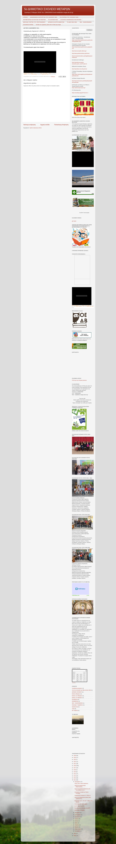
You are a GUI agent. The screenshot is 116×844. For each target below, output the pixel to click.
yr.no (88, 595)
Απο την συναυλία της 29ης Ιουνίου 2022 (81, 690)
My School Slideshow (75, 305)
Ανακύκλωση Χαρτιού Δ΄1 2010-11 (83, 795)
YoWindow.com (75, 595)
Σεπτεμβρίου (78, 814)
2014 (75, 773)
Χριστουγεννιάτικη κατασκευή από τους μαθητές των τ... (82, 789)
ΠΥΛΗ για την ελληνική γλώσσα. (79, 380)
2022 (75, 761)
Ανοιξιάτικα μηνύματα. (77, 688)
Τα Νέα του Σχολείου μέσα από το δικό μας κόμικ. (48, 24)
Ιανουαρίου (77, 831)
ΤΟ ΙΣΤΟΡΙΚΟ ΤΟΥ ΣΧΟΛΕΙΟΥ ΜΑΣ (69, 17)
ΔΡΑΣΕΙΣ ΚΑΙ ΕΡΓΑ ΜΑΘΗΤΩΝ (56, 22)
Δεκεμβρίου (78, 781)
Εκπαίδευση (75, 699)
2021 (75, 763)
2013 (75, 775)
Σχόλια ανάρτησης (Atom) (36, 127)
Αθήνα (41, 73)
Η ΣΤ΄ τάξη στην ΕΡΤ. (80, 806)
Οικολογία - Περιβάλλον (77, 705)
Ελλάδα (46, 73)
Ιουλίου (77, 818)
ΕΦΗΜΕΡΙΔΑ (75, 701)
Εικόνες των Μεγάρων (77, 695)
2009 (75, 835)
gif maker (74, 221)
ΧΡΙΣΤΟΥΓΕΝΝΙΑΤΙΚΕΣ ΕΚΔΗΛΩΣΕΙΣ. (80, 786)
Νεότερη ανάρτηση (30, 124)
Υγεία (73, 708)
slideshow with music (45, 74)
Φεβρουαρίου (78, 829)
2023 (75, 759)
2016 (75, 769)
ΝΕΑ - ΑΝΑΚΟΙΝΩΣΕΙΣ (86, 22)
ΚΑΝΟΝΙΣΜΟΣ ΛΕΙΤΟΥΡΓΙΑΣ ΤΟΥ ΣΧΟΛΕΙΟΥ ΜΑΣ (43, 17)
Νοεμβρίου (77, 812)
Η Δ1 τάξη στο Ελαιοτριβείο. (81, 804)
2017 (75, 767)
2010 (75, 833)
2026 (75, 755)
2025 (75, 757)
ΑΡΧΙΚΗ (25, 17)
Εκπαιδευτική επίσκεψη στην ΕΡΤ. (82, 808)
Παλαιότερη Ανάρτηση (61, 124)
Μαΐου (76, 822)
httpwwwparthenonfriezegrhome (80, 53)
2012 (75, 777)
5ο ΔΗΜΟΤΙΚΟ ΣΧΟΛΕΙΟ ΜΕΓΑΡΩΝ (47, 9)
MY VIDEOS (75, 710)
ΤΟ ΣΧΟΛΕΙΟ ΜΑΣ (53, 19)
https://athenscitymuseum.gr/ (78, 87)
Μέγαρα (50, 73)
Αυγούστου (77, 816)
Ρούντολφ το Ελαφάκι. (80, 810)
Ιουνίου (77, 820)
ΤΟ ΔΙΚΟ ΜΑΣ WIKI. (72, 22)
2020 (75, 765)
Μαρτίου (77, 827)
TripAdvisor (25, 74)
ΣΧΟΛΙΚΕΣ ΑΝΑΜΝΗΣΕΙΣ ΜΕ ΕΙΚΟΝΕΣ (70, 19)
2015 (75, 771)
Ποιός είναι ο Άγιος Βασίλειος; (81, 783)
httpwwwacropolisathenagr (79, 51)
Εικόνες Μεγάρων (76, 693)
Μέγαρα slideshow (34, 74)
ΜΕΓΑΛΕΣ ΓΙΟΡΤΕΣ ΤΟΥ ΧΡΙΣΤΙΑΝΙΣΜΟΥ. (34, 22)
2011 (75, 779)
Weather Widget (80, 589)
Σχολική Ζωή (75, 706)
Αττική (44, 73)
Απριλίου (77, 824)
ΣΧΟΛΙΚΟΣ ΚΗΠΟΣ (28, 24)
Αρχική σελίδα (45, 124)
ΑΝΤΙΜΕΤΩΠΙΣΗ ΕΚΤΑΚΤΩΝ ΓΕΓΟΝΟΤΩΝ (34, 19)
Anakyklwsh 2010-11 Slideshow (29, 73)
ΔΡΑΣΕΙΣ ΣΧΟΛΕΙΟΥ (77, 692)
